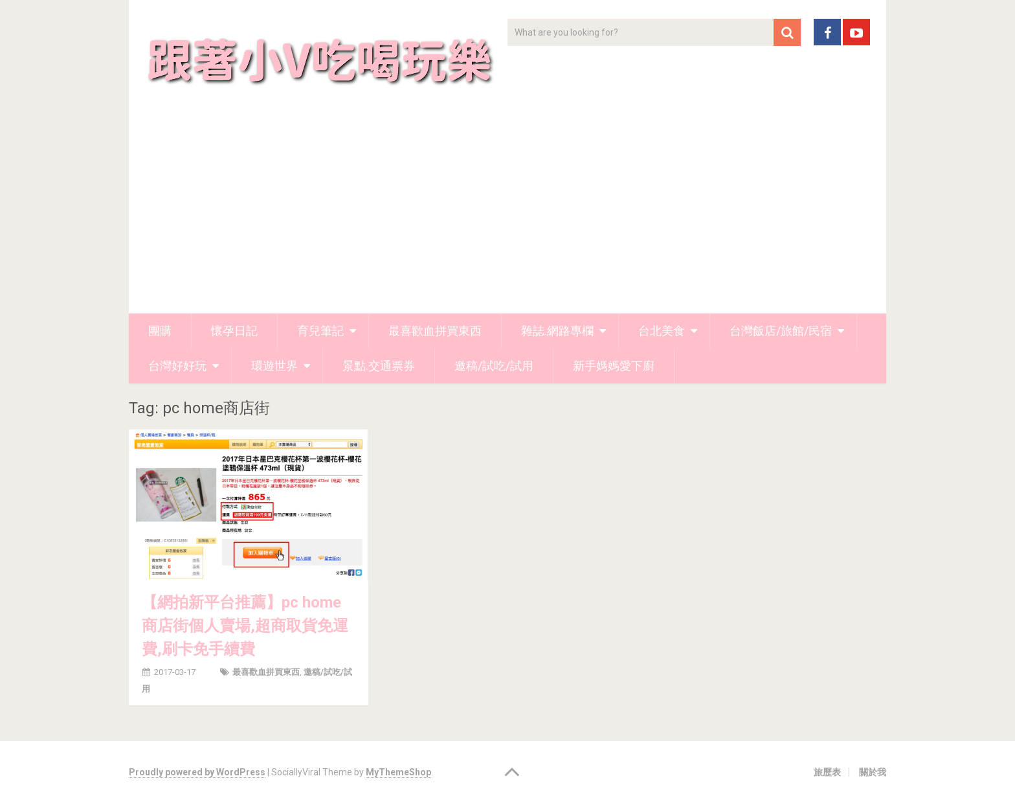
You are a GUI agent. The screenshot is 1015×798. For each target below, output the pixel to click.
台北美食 (661, 330)
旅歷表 (827, 772)
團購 (160, 330)
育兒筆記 (320, 330)
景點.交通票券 (378, 365)
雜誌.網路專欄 (557, 330)
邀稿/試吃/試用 (493, 365)
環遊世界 (274, 365)
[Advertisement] (507, 216)
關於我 (872, 772)
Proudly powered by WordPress (197, 772)
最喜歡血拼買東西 (435, 330)
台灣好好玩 (177, 365)
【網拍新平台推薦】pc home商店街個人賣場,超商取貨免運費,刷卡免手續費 (245, 625)
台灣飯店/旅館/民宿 (781, 330)
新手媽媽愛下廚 (613, 365)
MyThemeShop (398, 772)
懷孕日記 (234, 330)
